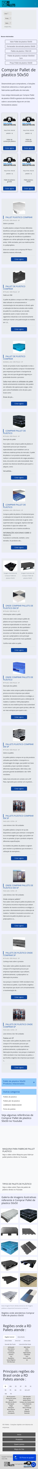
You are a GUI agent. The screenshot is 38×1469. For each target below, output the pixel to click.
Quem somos (19, 1444)
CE (20, 1390)
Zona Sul (17, 1341)
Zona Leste (27, 1341)
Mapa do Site (19, 1449)
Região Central (9, 1337)
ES (16, 1386)
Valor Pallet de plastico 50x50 (21, 42)
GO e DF (27, 1390)
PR (25, 1386)
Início (19, 1434)
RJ (5, 1386)
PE (10, 1390)
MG (11, 1386)
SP (20, 1386)
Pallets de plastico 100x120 (21, 51)
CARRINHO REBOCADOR (12, 1105)
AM (6, 1394)
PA (11, 1394)
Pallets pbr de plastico (11, 1101)
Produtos (19, 1439)
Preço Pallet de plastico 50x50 (21, 63)
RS (5, 1390)
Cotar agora (9, 148)
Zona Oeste (8, 1341)
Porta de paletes (9, 1109)
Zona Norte (21, 1337)
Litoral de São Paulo (25, 1344)
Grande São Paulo (10, 1344)
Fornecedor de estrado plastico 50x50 (21, 46)
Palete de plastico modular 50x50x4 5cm (21, 57)
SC (30, 1386)
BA (15, 1390)
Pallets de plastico (10, 1097)
